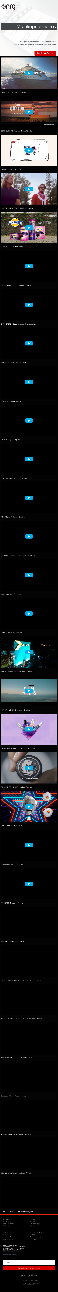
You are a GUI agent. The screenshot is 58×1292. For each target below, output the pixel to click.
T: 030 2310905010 (29, 1280)
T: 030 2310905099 (29, 1284)
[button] (53, 7)
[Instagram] (25, 1276)
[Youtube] (35, 1276)
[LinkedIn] (32, 1276)
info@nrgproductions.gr (11, 1254)
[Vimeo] (29, 1276)
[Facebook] (22, 1276)
